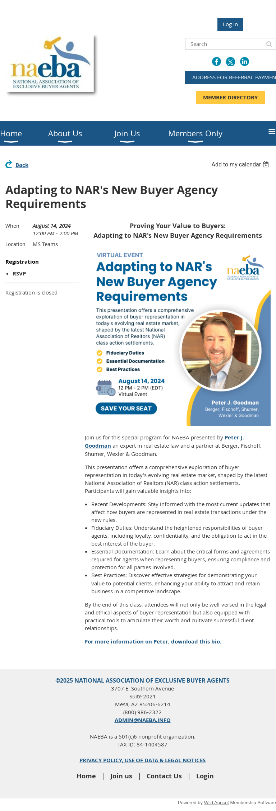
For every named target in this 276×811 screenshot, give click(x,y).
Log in (230, 24)
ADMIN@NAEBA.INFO (143, 720)
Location (15, 244)
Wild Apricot (216, 802)
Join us (121, 776)
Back (21, 165)
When (12, 225)
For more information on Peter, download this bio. (153, 641)
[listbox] (241, 164)
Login (205, 776)
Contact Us (164, 776)
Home (86, 776)
